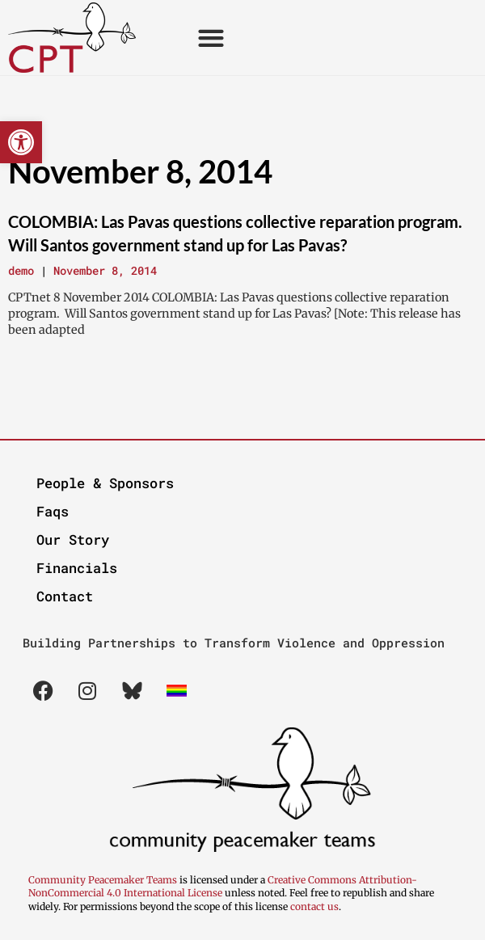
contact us (314, 906)
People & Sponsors (105, 483)
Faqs (52, 511)
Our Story (72, 539)
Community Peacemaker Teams (103, 880)
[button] (21, 142)
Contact (64, 596)
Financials (76, 568)
